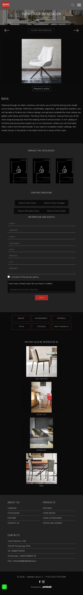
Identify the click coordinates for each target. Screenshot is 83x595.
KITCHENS (47, 508)
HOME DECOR (49, 513)
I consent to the (25, 277)
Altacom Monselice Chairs (28, 211)
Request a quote (41, 88)
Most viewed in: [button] (61, 327)
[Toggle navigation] (79, 5)
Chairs (47, 20)
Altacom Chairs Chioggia (54, 203)
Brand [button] (21, 318)
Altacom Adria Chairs (27, 203)
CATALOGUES (14, 513)
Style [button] (21, 327)
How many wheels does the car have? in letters (31, 283)
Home (29, 20)
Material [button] (61, 318)
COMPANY (12, 508)
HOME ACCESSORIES (52, 518)
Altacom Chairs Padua (56, 211)
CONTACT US (13, 523)
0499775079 (18, 551)
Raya (54, 20)
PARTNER (12, 518)
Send (41, 298)
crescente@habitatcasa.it (24, 561)
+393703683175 (27, 556)
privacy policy (32, 277)
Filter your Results (41, 30)
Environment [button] (41, 318)
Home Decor (37, 20)
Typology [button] (41, 327)
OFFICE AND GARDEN (52, 523)
